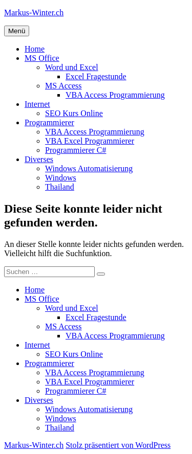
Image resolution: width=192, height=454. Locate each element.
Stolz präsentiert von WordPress (118, 445)
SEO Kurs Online (74, 113)
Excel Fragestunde (96, 76)
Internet (37, 104)
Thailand (59, 187)
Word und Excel (71, 67)
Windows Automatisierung (89, 168)
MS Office (42, 58)
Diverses (39, 159)
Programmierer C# (75, 150)
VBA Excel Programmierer (89, 141)
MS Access (63, 85)
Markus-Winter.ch (33, 12)
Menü (16, 31)
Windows (60, 177)
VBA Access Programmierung (115, 94)
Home (35, 48)
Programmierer (49, 122)
